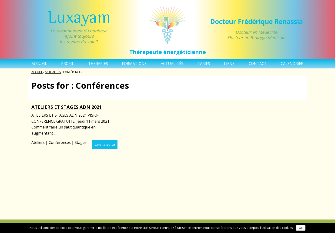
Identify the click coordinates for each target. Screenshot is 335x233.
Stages (81, 142)
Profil (67, 63)
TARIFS (204, 63)
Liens (229, 63)
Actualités (172, 63)
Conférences (60, 142)
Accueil (39, 63)
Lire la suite (105, 144)
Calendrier (292, 63)
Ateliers (38, 142)
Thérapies (98, 63)
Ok (300, 228)
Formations (134, 63)
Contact (258, 63)
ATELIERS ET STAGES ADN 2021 (66, 107)
